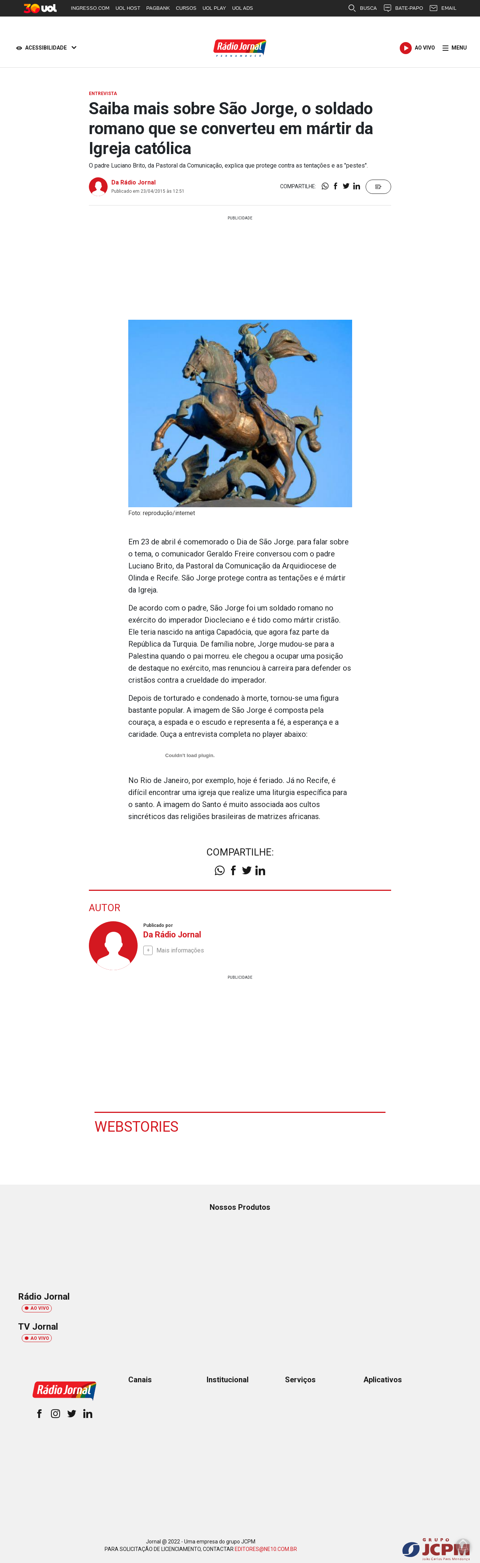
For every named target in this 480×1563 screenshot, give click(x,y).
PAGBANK (158, 8)
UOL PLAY (214, 8)
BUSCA (362, 8)
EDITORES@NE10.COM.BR (266, 1549)
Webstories (136, 1126)
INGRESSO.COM (90, 8)
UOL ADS (242, 8)
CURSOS (186, 8)
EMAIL (442, 8)
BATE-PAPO (403, 8)
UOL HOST (128, 8)
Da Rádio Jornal (133, 182)
